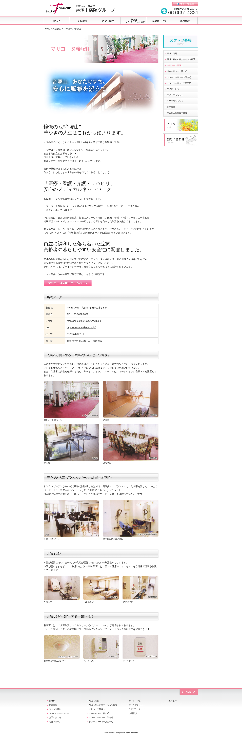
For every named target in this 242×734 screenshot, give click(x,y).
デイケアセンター (175, 95)
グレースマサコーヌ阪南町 (179, 77)
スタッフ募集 (185, 4)
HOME (56, 21)
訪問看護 (171, 107)
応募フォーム (55, 722)
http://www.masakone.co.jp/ (81, 327)
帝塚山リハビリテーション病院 (134, 21)
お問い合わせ (55, 717)
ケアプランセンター (176, 101)
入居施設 (82, 21)
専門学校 (185, 21)
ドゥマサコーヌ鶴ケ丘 (177, 71)
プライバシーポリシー (59, 713)
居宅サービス (159, 21)
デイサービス (173, 89)
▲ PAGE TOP (189, 691)
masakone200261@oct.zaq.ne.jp (84, 321)
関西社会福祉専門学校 (177, 113)
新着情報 (53, 705)
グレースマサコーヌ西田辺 (179, 83)
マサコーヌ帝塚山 (175, 65)
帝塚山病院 (108, 21)
